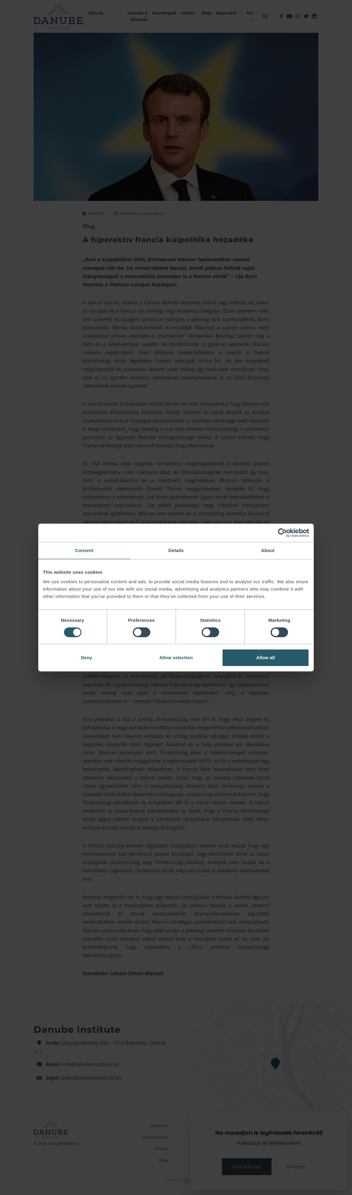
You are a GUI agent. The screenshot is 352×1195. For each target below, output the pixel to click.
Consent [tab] (84, 550)
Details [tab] (176, 550)
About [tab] (268, 550)
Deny (86, 657)
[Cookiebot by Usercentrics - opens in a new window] (282, 532)
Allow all (265, 657)
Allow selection (176, 657)
